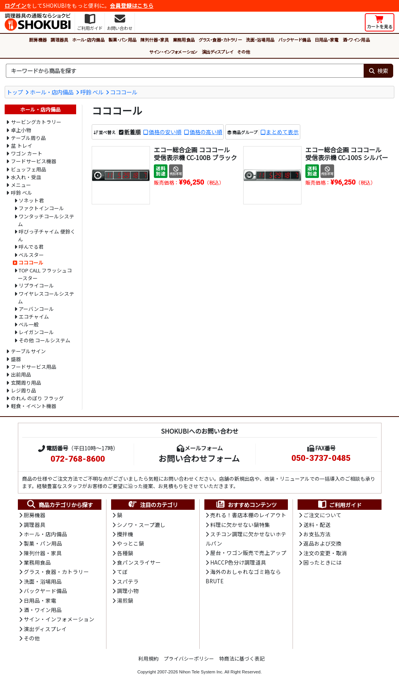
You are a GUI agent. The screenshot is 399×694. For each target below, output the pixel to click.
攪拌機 (125, 534)
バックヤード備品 (294, 40)
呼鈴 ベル (91, 92)
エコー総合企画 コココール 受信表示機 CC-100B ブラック (195, 153)
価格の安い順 (165, 132)
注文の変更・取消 (325, 553)
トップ (15, 92)
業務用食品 (184, 40)
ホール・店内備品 (88, 40)
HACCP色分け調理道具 (238, 562)
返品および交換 (322, 543)
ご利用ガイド (339, 505)
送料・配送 (317, 524)
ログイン (15, 5)
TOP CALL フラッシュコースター (45, 274)
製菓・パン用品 (122, 40)
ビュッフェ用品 (28, 169)
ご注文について (322, 515)
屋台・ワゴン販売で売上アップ (248, 552)
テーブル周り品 (28, 137)
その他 (243, 52)
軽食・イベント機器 (33, 406)
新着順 (132, 132)
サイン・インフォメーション (173, 52)
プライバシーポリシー (189, 658)
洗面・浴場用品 (260, 40)
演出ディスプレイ (217, 52)
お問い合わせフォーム (199, 458)
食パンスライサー (139, 562)
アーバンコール (36, 308)
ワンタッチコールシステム (46, 220)
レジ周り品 (23, 390)
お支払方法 (317, 534)
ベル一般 (29, 324)
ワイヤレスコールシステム (46, 297)
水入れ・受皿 (26, 177)
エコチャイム (34, 316)
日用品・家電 (327, 40)
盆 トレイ (21, 145)
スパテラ (128, 581)
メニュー (21, 184)
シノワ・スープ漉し (141, 524)
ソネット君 (31, 200)
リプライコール (36, 285)
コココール (123, 92)
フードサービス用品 (33, 366)
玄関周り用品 (26, 382)
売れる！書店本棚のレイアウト (248, 515)
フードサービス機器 (33, 161)
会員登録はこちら (131, 5)
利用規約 (148, 658)
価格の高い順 (206, 132)
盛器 (16, 359)
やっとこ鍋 (130, 543)
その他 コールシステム (44, 340)
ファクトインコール (41, 208)
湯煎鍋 (125, 600)
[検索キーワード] (185, 71)
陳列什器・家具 (154, 40)
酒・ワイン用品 (356, 40)
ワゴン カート (26, 153)
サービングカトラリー (36, 122)
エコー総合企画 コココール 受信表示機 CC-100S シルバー (346, 153)
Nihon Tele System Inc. (201, 672)
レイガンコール (36, 332)
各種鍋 (125, 553)
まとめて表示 (282, 132)
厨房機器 (38, 40)
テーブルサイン (28, 351)
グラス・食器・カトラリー (220, 40)
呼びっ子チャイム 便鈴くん (47, 235)
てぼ (122, 571)
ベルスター (31, 254)
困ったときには (322, 562)
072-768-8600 (78, 459)
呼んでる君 (31, 246)
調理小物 (128, 591)
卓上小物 (21, 130)
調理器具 (59, 40)
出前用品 (21, 374)
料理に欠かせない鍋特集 (240, 524)
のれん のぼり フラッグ (37, 398)
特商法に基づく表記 (242, 658)
